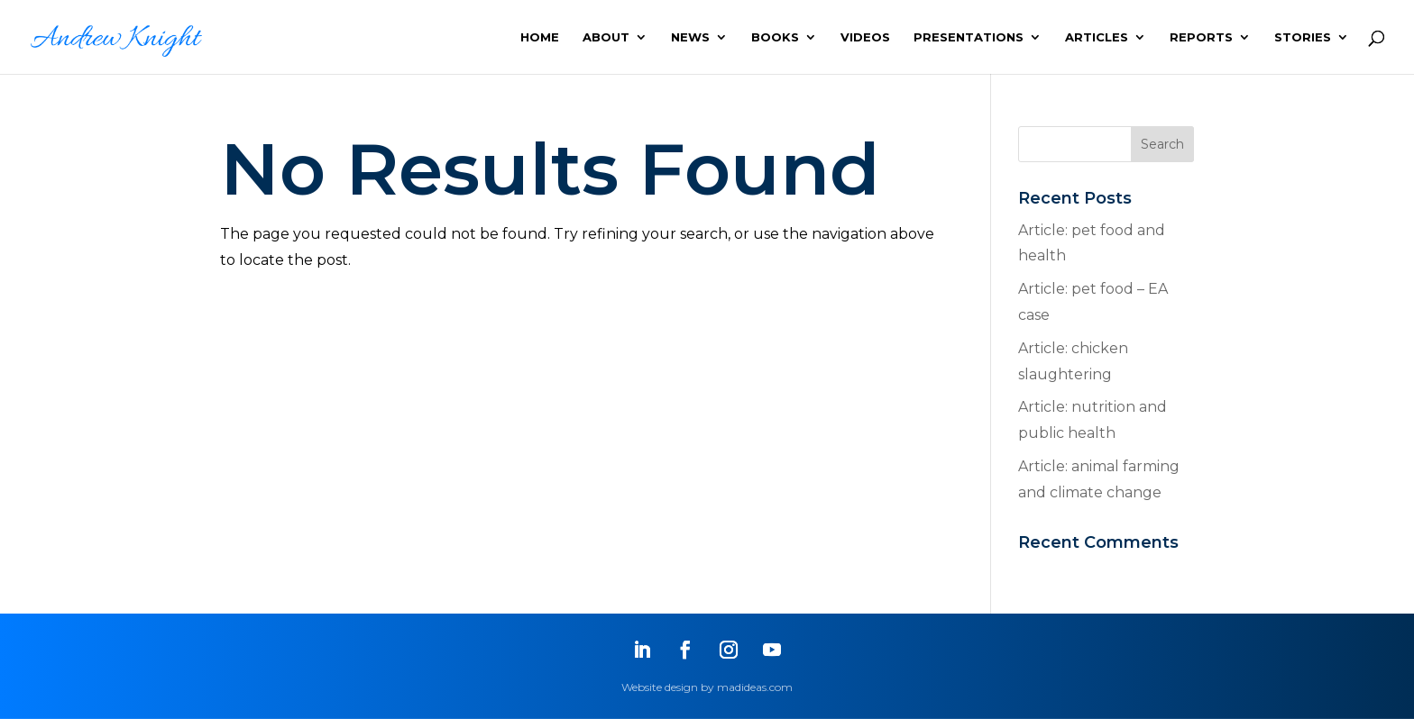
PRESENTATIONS (969, 37)
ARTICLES (1096, 37)
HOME (539, 37)
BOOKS (775, 37)
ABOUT (606, 37)
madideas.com (755, 687)
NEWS (690, 37)
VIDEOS (865, 37)
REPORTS (1201, 37)
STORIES (1302, 37)
